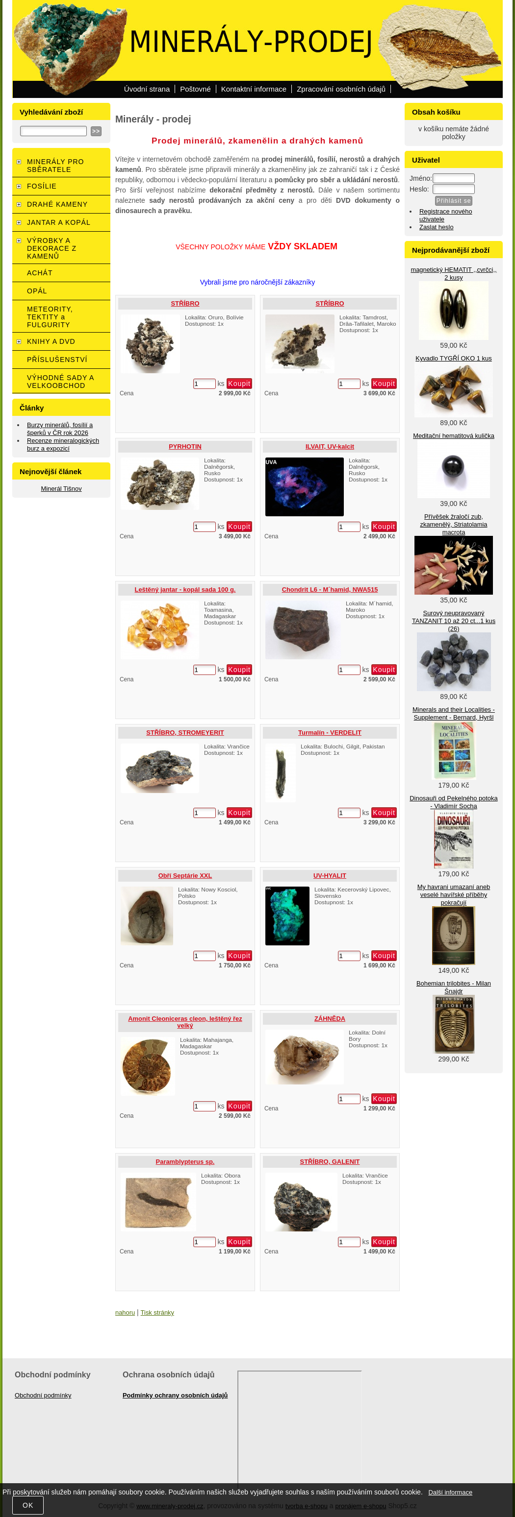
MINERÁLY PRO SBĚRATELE (55, 165)
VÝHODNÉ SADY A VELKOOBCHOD (60, 381)
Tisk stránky (157, 1312)
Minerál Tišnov (61, 488)
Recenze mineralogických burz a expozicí (63, 444)
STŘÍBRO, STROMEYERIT (185, 732)
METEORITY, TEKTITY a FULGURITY (50, 317)
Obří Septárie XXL (185, 875)
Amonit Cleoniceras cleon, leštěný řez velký (185, 1022)
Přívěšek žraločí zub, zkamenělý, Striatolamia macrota (453, 524)
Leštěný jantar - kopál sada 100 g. (185, 589)
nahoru (125, 1312)
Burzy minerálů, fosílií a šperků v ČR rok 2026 (60, 428)
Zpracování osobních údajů (341, 89)
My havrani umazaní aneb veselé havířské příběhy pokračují (453, 894)
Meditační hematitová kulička (453, 435)
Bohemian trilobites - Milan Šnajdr (453, 987)
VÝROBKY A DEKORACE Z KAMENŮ (52, 248)
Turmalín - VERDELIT (329, 732)
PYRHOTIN (185, 446)
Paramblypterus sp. (185, 1161)
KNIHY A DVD (51, 341)
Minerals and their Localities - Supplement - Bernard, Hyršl (453, 713)
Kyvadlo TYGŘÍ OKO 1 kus (453, 358)
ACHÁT (39, 273)
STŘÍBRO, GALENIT (330, 1161)
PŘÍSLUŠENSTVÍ (57, 359)
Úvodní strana (147, 89)
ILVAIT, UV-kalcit (330, 446)
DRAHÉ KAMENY (57, 204)
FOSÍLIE (42, 186)
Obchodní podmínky (43, 1395)
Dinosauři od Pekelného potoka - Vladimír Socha (453, 802)
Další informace (450, 1492)
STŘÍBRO (185, 303)
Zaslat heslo (436, 227)
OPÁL (37, 291)
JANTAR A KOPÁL (59, 222)
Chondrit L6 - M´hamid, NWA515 (330, 589)
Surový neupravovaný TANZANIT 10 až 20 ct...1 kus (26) (453, 620)
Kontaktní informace (253, 89)
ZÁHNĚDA (329, 1018)
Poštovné (195, 89)
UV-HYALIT (329, 875)
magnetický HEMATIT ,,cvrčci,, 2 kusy (453, 273)
